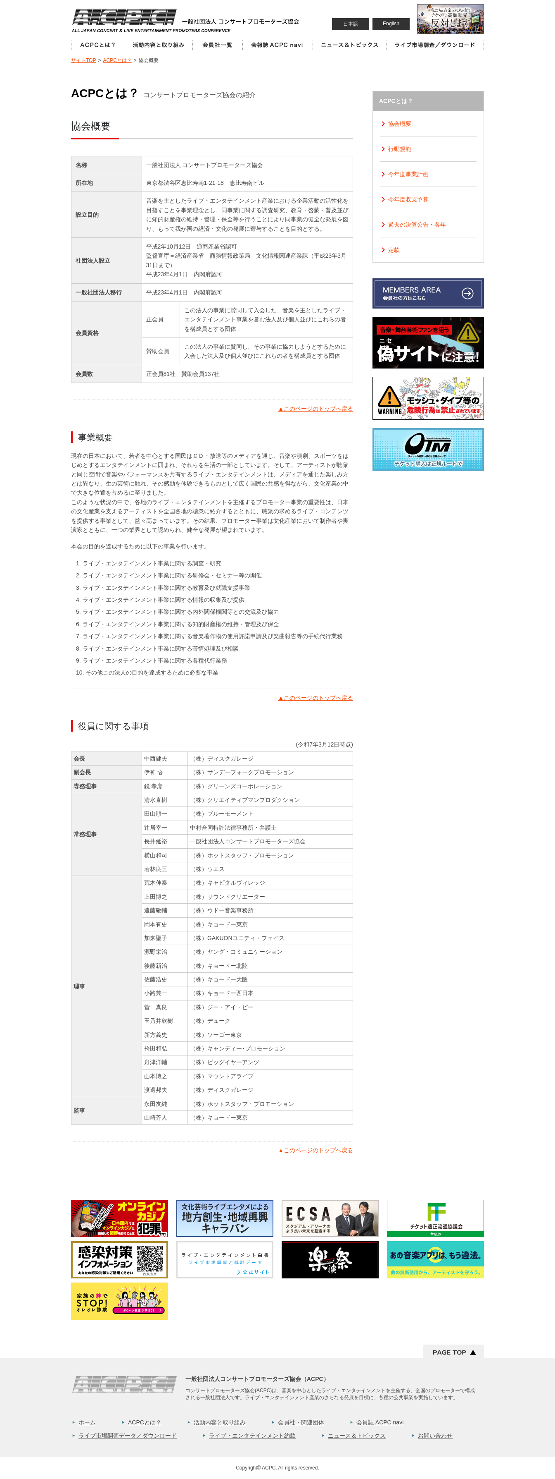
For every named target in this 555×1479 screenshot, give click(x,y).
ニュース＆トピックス (350, 45)
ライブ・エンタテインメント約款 (252, 1435)
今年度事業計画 (408, 174)
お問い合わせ (435, 1435)
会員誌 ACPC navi (379, 1422)
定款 (394, 250)
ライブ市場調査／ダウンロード (435, 45)
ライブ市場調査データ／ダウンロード (127, 1435)
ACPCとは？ (97, 45)
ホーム (87, 1422)
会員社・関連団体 (301, 1422)
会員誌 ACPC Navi (277, 45)
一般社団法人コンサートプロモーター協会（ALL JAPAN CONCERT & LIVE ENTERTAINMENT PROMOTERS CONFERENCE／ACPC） (186, 20)
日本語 (350, 24)
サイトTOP (83, 60)
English (391, 23)
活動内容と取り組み (158, 45)
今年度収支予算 (408, 199)
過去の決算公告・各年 (417, 224)
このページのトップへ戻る (315, 408)
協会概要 (399, 123)
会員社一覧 (217, 45)
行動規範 (399, 149)
